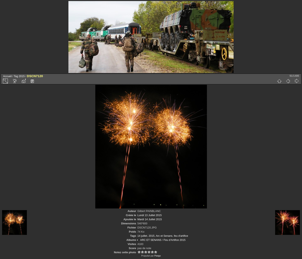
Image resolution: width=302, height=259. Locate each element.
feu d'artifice (181, 235)
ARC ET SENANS (150, 239)
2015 (22, 76)
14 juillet (142, 235)
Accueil (7, 76)
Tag (16, 76)
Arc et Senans (164, 235)
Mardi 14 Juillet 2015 (149, 219)
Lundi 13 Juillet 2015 (149, 215)
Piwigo (157, 255)
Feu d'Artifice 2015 (174, 239)
